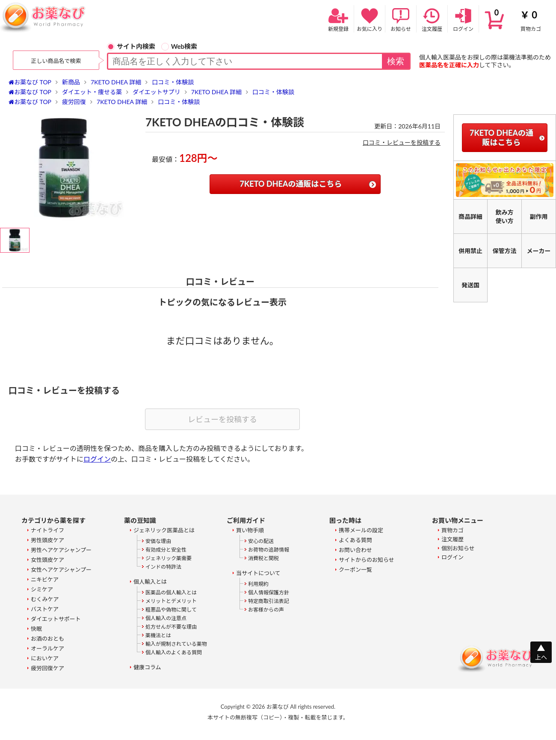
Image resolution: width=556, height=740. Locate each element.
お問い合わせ (355, 549)
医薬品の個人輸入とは (171, 592)
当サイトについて (258, 573)
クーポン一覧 (355, 569)
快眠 (36, 628)
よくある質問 (355, 540)
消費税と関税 (263, 558)
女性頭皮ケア (47, 559)
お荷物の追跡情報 (268, 549)
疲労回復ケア (47, 668)
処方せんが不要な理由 (171, 627)
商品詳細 (470, 216)
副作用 (539, 216)
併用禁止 (470, 250)
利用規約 (258, 584)
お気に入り (369, 19)
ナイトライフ (47, 530)
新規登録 (338, 19)
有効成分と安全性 (165, 549)
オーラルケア (47, 648)
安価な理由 (158, 541)
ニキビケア (45, 579)
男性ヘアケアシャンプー (61, 549)
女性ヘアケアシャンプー (61, 569)
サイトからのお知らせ (366, 559)
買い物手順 (250, 530)
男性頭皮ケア (47, 540)
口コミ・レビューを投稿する (402, 142)
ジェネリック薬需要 (168, 558)
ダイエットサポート (56, 618)
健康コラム (147, 667)
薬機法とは (158, 635)
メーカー (539, 250)
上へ (541, 657)
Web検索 (179, 46)
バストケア (45, 609)
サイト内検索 (131, 46)
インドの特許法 (163, 567)
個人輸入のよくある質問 (173, 652)
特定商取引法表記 (268, 601)
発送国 (470, 285)
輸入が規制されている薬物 (176, 644)
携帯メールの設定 (361, 530)
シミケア (42, 589)
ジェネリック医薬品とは (164, 530)
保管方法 (505, 250)
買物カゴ (517, 19)
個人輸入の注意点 (165, 618)
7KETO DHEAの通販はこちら (291, 183)
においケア (45, 658)
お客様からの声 (266, 609)
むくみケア (45, 599)
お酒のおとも (47, 638)
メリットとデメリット (171, 601)
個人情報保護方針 (268, 592)
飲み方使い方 (505, 216)
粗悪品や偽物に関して (171, 609)
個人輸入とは (150, 581)
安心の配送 (261, 541)
